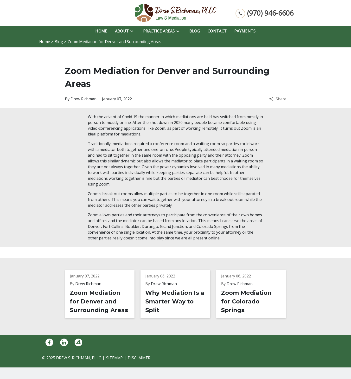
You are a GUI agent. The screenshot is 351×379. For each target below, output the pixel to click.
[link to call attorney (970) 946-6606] (265, 13)
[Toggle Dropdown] (133, 31)
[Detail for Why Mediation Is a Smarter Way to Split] (178, 294)
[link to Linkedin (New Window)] (64, 342)
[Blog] (194, 31)
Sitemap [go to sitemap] (114, 357)
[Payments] (245, 31)
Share (277, 99)
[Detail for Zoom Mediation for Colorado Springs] (254, 294)
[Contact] (217, 31)
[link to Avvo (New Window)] (78, 342)
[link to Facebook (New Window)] (49, 342)
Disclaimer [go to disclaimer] (139, 357)
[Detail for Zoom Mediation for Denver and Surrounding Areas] (103, 294)
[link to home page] (176, 13)
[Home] (101, 31)
